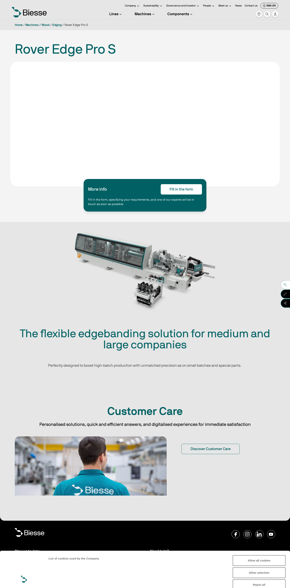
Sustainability (153, 6)
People (209, 6)
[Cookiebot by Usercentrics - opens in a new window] (24, 581)
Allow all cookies (259, 529)
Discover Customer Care (210, 449)
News (238, 5)
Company (132, 6)
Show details (57, 580)
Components (180, 14)
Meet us (225, 6)
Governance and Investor (183, 6)
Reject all (259, 553)
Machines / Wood (37, 24)
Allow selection (259, 541)
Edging (57, 24)
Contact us (251, 5)
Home (19, 24)
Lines (116, 14)
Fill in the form (181, 189)
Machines (145, 14)
